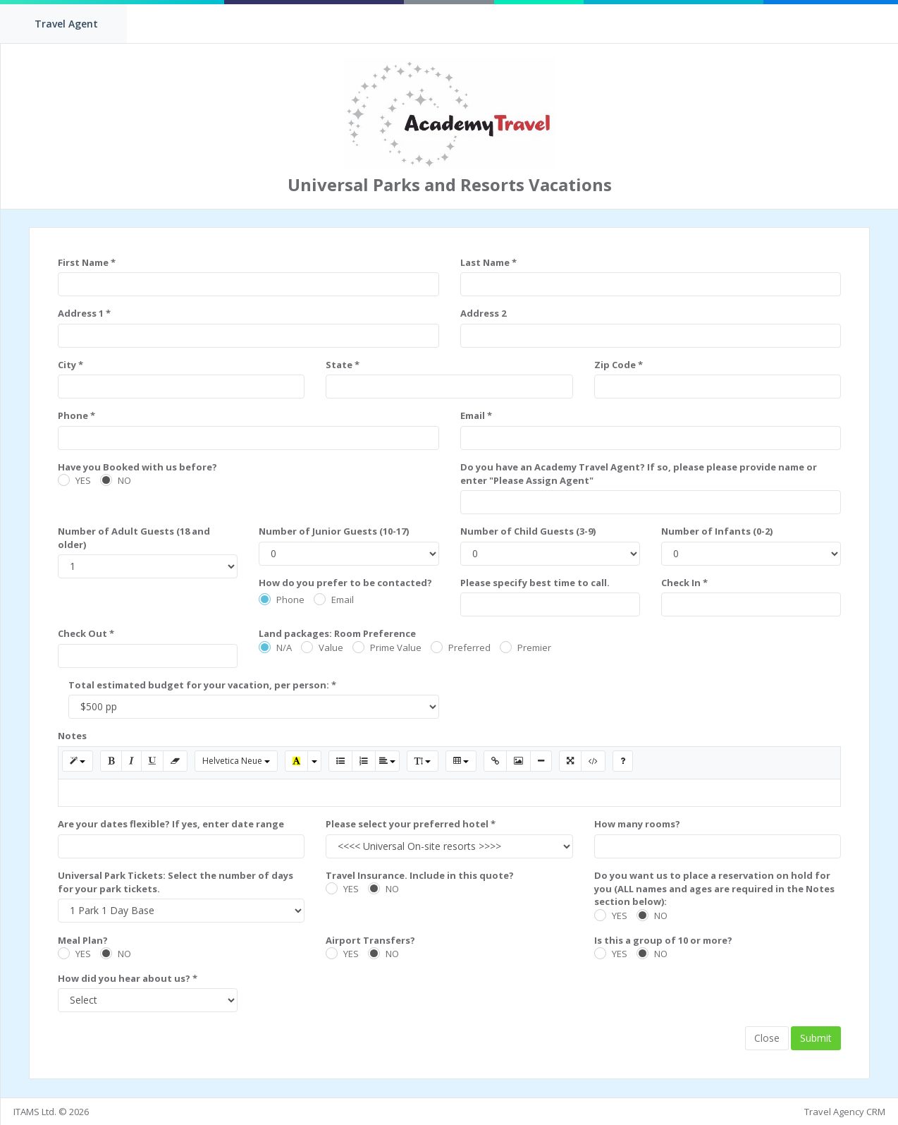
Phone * (76, 415)
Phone (290, 599)
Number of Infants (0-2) (717, 531)
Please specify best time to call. (535, 582)
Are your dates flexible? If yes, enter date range (171, 823)
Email (342, 599)
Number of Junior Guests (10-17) (334, 531)
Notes (72, 735)
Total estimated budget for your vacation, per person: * (202, 685)
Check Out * (86, 633)
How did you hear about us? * (127, 978)
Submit (816, 1038)
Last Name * (488, 262)
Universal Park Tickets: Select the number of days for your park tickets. (175, 882)
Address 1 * (84, 313)
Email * (476, 415)
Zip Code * (618, 364)
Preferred (469, 647)
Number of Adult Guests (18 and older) (134, 538)
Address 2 (483, 313)
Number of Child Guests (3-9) (528, 531)
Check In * (684, 582)
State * (342, 364)
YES (83, 480)
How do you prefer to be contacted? (345, 582)
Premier (534, 647)
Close (767, 1038)
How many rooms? (637, 823)
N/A (284, 647)
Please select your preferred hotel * (411, 823)
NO (124, 480)
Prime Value (396, 647)
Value (331, 647)
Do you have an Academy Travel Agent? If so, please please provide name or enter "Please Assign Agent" (638, 474)
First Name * (87, 262)
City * (70, 364)
